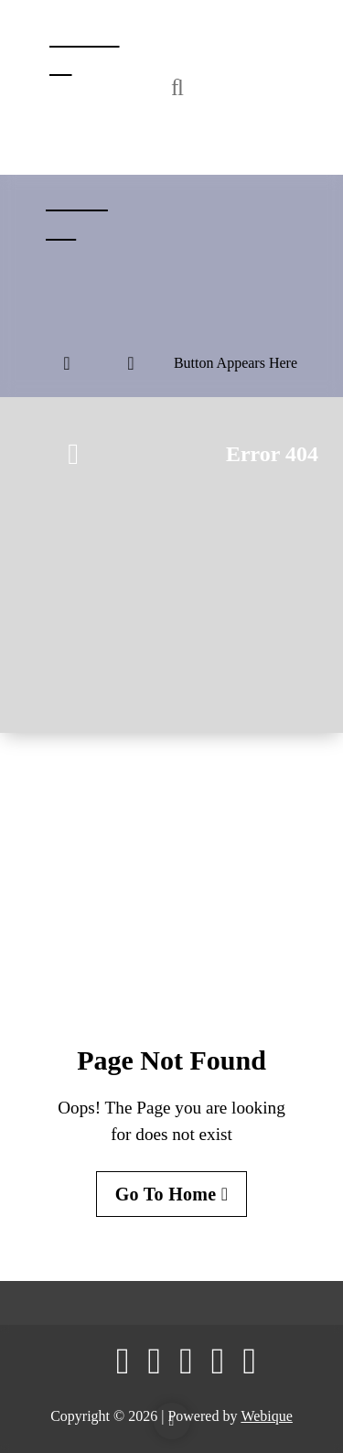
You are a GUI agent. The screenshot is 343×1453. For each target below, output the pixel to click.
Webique (266, 1416)
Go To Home (172, 1194)
